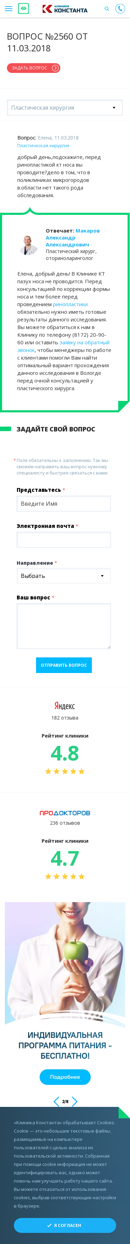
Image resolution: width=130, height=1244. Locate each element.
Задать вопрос (29, 68)
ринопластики (70, 304)
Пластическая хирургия (43, 145)
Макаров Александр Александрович (73, 237)
